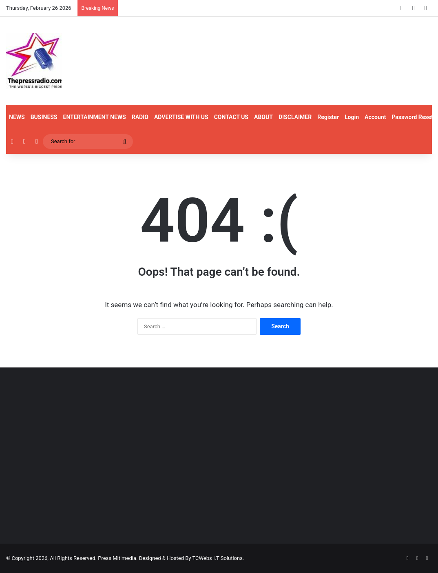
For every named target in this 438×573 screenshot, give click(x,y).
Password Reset (412, 117)
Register (328, 117)
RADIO (140, 117)
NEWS (17, 117)
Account (375, 117)
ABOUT (263, 117)
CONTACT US (231, 117)
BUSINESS (44, 117)
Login (352, 117)
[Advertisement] (73, 469)
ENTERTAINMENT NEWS (94, 117)
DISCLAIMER (295, 117)
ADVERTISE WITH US (181, 117)
